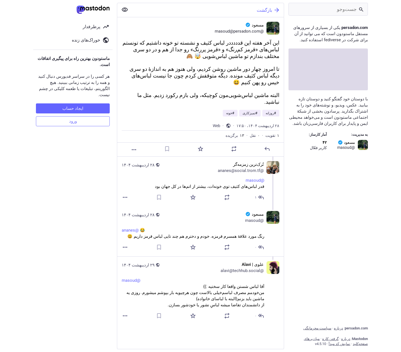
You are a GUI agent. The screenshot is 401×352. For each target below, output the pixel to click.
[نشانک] (167, 148)
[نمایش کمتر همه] (124, 9)
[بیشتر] (134, 149)
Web (216, 125)
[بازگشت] (208, 10)
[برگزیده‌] (200, 148)
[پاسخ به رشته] (259, 197)
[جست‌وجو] (328, 9)
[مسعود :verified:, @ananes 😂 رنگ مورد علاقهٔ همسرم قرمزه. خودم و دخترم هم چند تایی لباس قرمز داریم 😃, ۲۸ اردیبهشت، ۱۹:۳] (200, 231)
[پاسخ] (267, 148)
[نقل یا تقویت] (234, 148)
